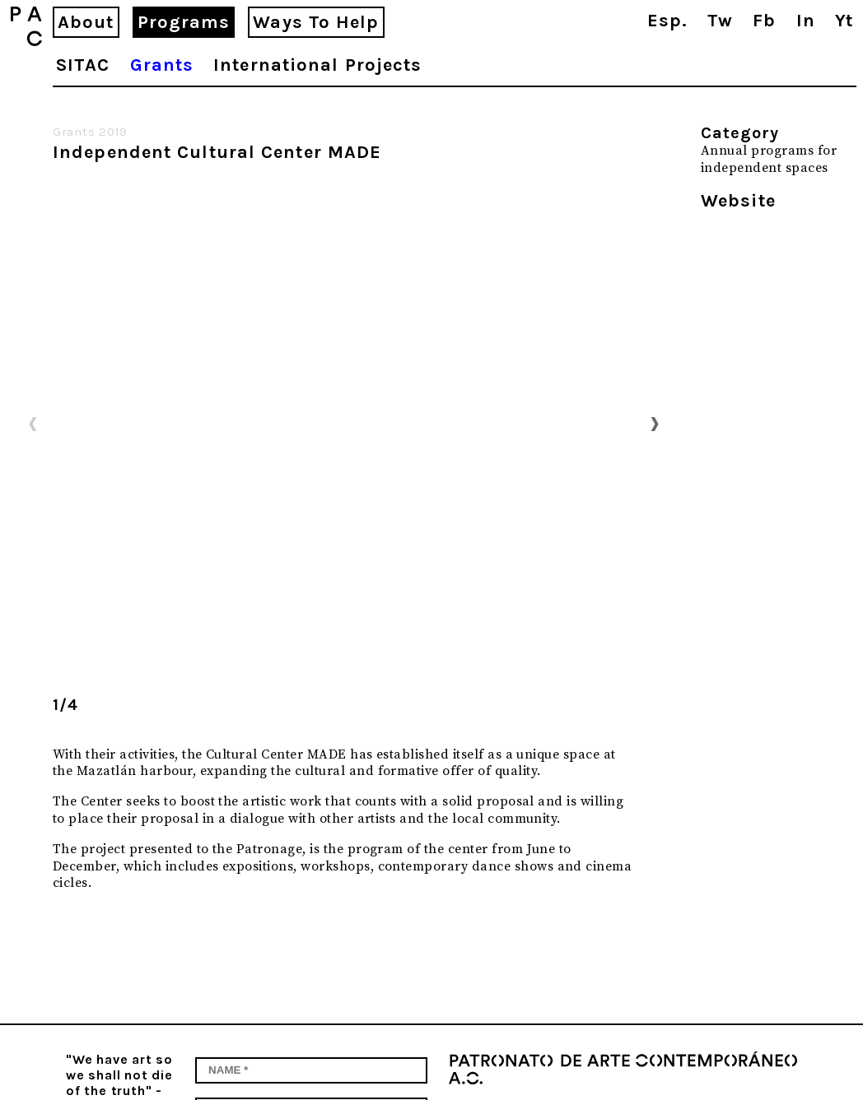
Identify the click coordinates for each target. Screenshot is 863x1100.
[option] (344, 423)
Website (738, 200)
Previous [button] (33, 423)
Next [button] (654, 423)
